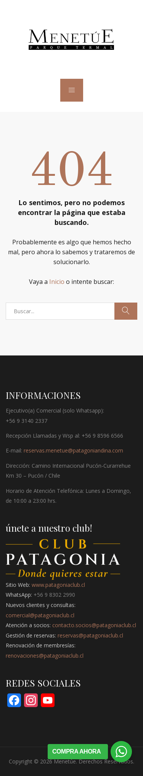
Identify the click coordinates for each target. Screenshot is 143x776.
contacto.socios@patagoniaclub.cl (94, 625)
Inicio (56, 281)
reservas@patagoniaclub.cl (90, 635)
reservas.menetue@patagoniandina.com (73, 450)
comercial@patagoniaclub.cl (40, 615)
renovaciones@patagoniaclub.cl (45, 655)
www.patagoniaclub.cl (58, 584)
